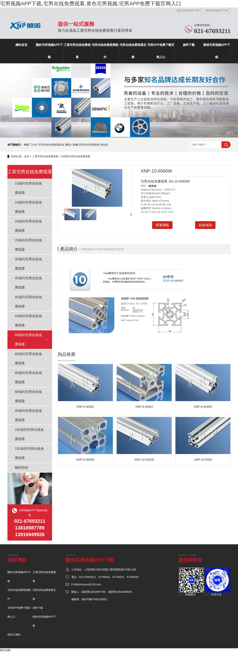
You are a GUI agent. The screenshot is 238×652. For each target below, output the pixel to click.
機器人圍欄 (71, 144)
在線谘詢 (205, 225)
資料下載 (189, 44)
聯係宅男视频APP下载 (216, 10)
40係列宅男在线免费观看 (28, 282)
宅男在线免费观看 (89, 144)
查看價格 (162, 225)
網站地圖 (5, 650)
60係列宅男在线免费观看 (75, 156)
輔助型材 (21, 467)
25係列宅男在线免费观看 (28, 244)
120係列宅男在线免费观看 (29, 453)
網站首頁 (21, 44)
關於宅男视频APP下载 (188, 10)
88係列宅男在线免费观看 (28, 396)
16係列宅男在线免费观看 (28, 207)
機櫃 (26, 144)
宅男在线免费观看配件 (105, 51)
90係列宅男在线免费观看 (28, 415)
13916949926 (124, 591)
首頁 (26, 156)
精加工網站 (13, 634)
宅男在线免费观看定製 (133, 51)
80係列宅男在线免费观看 (28, 377)
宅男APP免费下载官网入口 (160, 51)
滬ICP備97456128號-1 (95, 599)
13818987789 (97, 591)
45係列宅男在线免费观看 (28, 301)
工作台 (34, 144)
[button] (63, 214)
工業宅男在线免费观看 (77, 51)
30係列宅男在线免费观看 (28, 263)
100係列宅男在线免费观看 (29, 434)
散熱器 (104, 144)
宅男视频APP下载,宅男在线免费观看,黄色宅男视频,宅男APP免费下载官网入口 (90, 3)
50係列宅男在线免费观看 (28, 320)
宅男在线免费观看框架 (51, 144)
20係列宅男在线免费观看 (28, 225)
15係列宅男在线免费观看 (28, 188)
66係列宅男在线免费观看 (28, 358)
